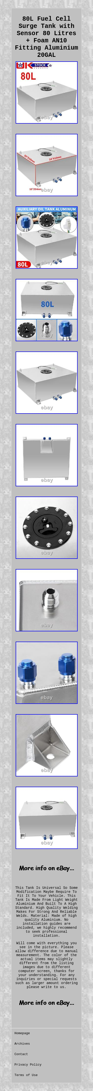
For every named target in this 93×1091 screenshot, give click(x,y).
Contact (21, 1054)
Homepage (22, 1033)
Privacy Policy (27, 1065)
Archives (22, 1044)
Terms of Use (26, 1075)
